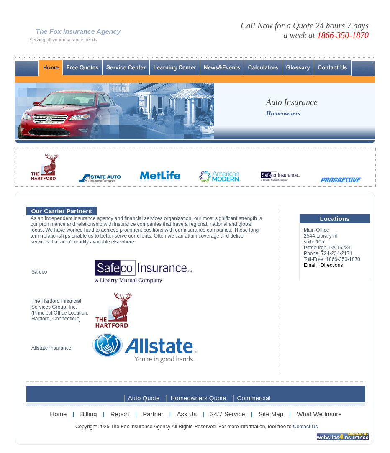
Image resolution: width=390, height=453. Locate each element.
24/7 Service (227, 413)
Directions (332, 265)
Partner (153, 413)
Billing (88, 413)
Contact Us (305, 427)
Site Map (271, 413)
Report (119, 413)
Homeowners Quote (198, 398)
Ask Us (187, 413)
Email (310, 265)
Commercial (254, 398)
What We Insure (319, 413)
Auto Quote (144, 398)
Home (58, 413)
